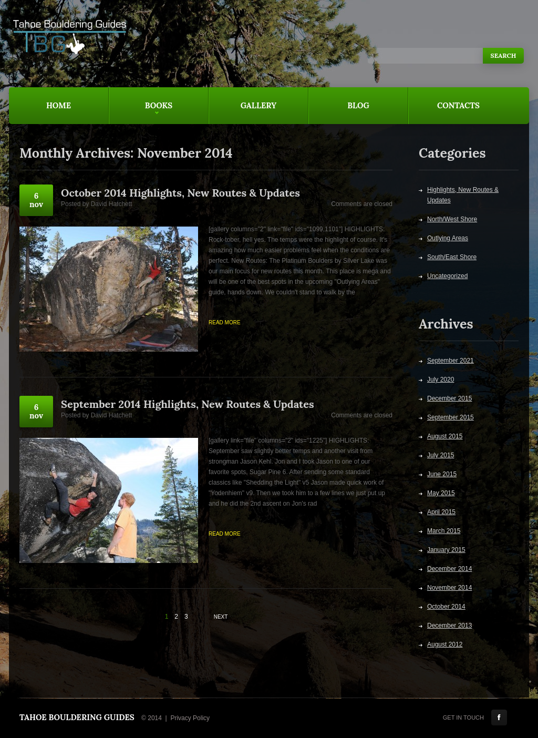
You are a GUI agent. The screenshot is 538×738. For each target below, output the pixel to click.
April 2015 (441, 512)
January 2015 (446, 550)
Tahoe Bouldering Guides (76, 717)
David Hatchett (111, 204)
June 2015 (442, 474)
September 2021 (450, 360)
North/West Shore (452, 219)
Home (58, 105)
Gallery (259, 105)
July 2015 (440, 455)
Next (221, 617)
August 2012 (444, 644)
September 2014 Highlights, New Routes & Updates (187, 404)
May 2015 (441, 493)
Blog (358, 105)
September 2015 (450, 417)
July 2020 (440, 379)
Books (140, 112)
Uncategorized (447, 276)
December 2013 (449, 625)
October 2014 (446, 606)
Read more (225, 322)
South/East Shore (452, 257)
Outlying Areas (447, 238)
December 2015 (449, 398)
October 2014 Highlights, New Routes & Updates (180, 192)
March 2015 (443, 531)
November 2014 (449, 587)
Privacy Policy (190, 718)
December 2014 (449, 568)
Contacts (458, 105)
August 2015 (444, 436)
